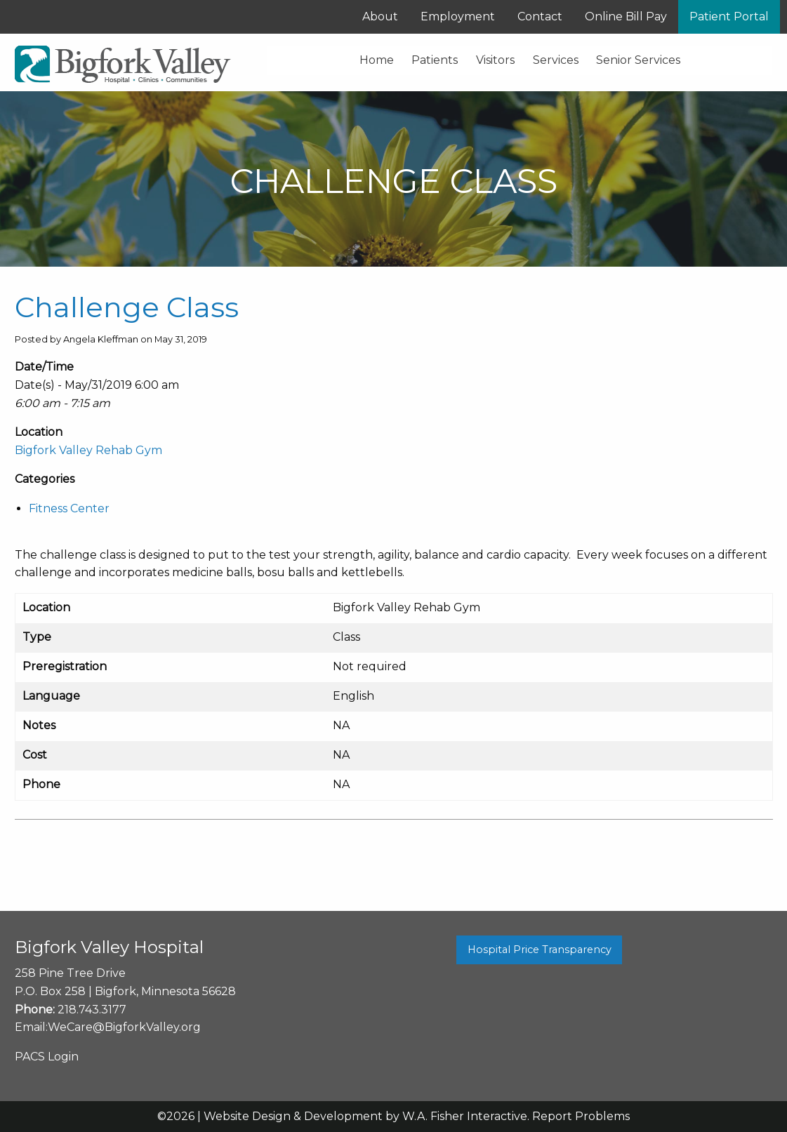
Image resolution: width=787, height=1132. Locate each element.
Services (555, 60)
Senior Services (638, 60)
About (380, 16)
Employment (458, 16)
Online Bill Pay (626, 16)
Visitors (495, 60)
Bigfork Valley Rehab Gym (88, 450)
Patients (434, 60)
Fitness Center (69, 508)
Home (376, 60)
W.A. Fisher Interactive (464, 1116)
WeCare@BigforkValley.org (124, 1027)
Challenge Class (127, 307)
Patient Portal (729, 16)
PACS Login (47, 1056)
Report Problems (581, 1116)
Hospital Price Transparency (539, 949)
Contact (539, 16)
